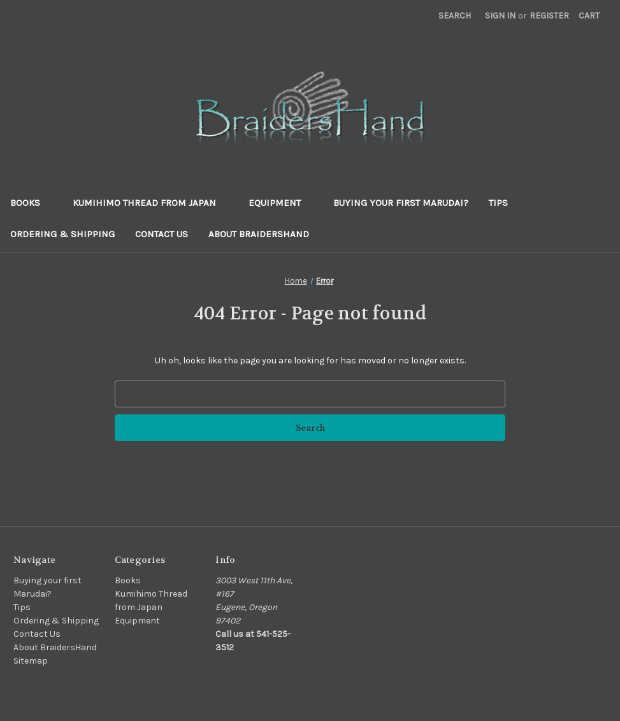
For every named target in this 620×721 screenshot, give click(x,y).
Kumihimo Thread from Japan (150, 202)
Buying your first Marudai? (400, 202)
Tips (498, 202)
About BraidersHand (258, 234)
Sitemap (30, 660)
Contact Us (161, 234)
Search (454, 15)
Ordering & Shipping (62, 234)
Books (31, 202)
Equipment (281, 202)
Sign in (500, 15)
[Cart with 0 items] (589, 15)
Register (549, 15)
